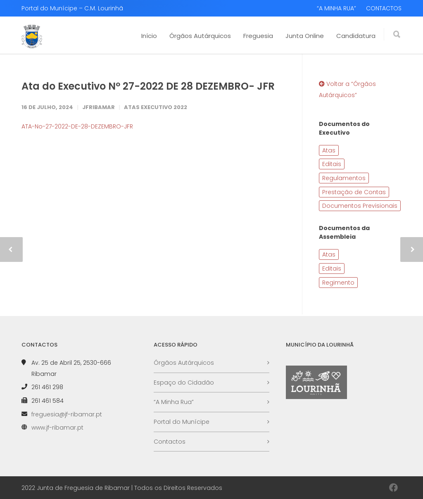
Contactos (169, 441)
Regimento (338, 282)
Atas (328, 150)
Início (149, 35)
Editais (331, 164)
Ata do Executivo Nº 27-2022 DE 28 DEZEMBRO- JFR (148, 86)
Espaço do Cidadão (184, 382)
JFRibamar (98, 107)
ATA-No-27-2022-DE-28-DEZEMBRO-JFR (77, 126)
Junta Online (304, 35)
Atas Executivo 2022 (155, 107)
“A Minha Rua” (174, 402)
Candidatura (355, 35)
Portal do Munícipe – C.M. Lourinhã (72, 8)
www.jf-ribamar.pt (57, 427)
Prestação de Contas (354, 192)
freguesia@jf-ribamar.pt (66, 414)
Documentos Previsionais (359, 206)
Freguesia (258, 35)
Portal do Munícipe (181, 422)
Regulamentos (344, 178)
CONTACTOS (384, 8)
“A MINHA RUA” (336, 8)
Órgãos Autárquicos (200, 35)
